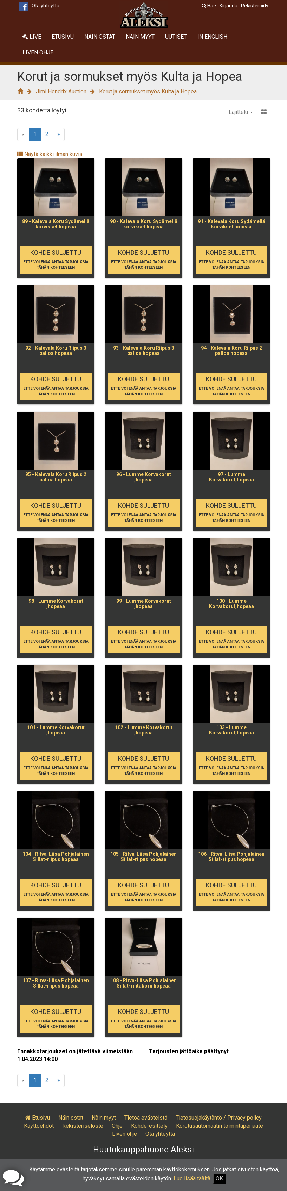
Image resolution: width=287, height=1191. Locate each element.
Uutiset (176, 36)
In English (212, 36)
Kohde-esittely (149, 1125)
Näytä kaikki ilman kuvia (49, 154)
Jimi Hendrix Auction (61, 91)
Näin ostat (99, 36)
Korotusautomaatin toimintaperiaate (219, 1125)
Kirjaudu (228, 5)
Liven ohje (37, 52)
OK (219, 1178)
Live (31, 36)
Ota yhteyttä (45, 5)
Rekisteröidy (254, 5)
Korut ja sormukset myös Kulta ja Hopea (148, 91)
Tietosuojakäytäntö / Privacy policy (219, 1117)
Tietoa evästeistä (145, 1117)
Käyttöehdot (39, 1125)
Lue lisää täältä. (192, 1178)
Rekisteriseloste (82, 1125)
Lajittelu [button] (241, 112)
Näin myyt (140, 36)
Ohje (117, 1125)
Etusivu (63, 36)
